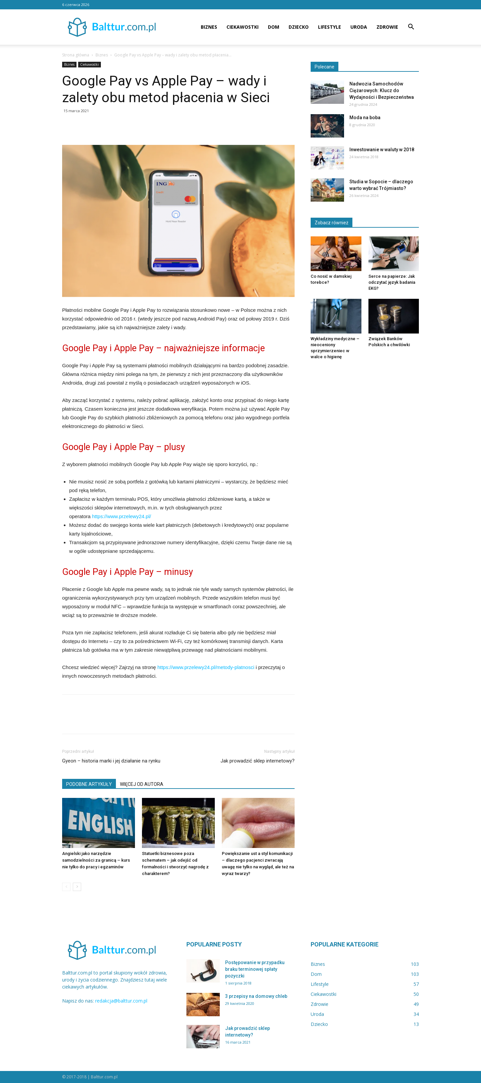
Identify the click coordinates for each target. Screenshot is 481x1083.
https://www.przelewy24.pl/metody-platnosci (205, 667)
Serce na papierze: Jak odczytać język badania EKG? (391, 282)
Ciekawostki (242, 27)
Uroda (358, 27)
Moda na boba (364, 117)
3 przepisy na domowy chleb (256, 996)
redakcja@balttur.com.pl (121, 1001)
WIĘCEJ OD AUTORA (141, 784)
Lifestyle (329, 27)
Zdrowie (387, 27)
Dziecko (299, 27)
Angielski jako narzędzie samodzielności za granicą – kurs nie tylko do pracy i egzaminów (96, 860)
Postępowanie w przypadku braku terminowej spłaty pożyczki (255, 969)
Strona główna (75, 55)
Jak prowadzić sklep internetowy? (257, 761)
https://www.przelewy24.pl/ (121, 516)
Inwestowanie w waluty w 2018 (381, 149)
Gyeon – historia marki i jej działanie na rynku (111, 761)
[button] (411, 27)
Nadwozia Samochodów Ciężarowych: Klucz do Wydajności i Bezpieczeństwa (381, 90)
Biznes (209, 27)
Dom (273, 27)
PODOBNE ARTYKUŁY (89, 784)
